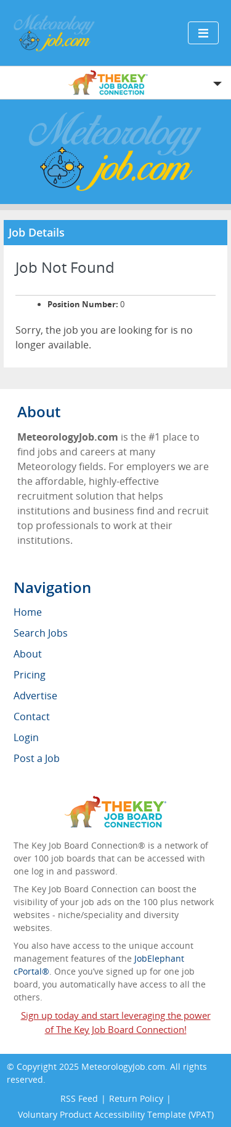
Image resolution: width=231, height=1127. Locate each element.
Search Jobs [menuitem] (41, 633)
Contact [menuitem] (32, 716)
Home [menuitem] (28, 612)
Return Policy (136, 1098)
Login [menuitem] (26, 737)
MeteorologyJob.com (123, 1066)
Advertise (35, 695)
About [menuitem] (28, 654)
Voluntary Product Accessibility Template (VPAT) (116, 1114)
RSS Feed (79, 1098)
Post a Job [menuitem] (37, 758)
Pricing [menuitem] (30, 674)
